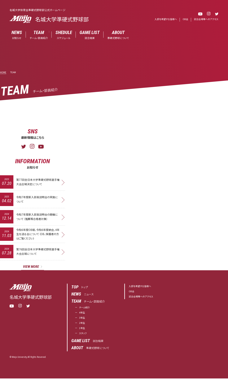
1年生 (82, 333)
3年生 (82, 321)
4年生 (82, 316)
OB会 (183, 19)
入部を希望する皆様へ (162, 19)
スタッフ (84, 339)
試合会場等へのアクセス (205, 19)
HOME (3, 72)
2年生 (82, 327)
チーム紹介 (86, 310)
